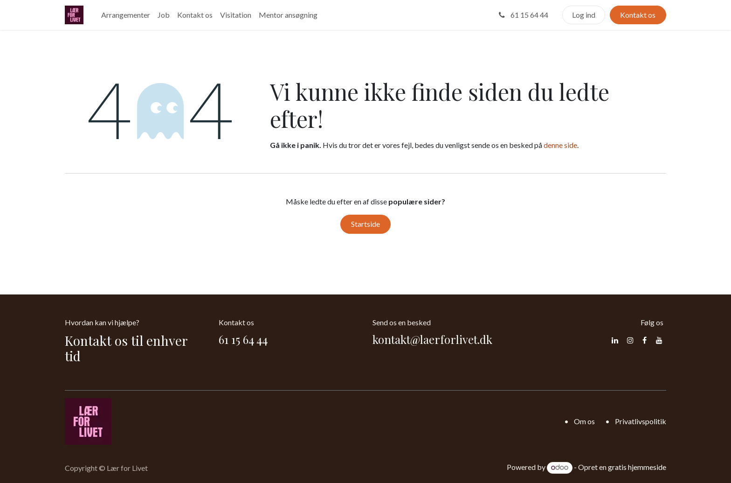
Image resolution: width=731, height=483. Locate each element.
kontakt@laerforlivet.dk (432, 339)
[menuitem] (125, 15)
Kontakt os (637, 14)
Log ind (583, 14)
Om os (584, 421)
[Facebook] (644, 340)
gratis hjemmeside (637, 466)
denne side (560, 144)
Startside (365, 223)
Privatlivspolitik (640, 421)
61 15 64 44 (522, 14)
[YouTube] (659, 340)
